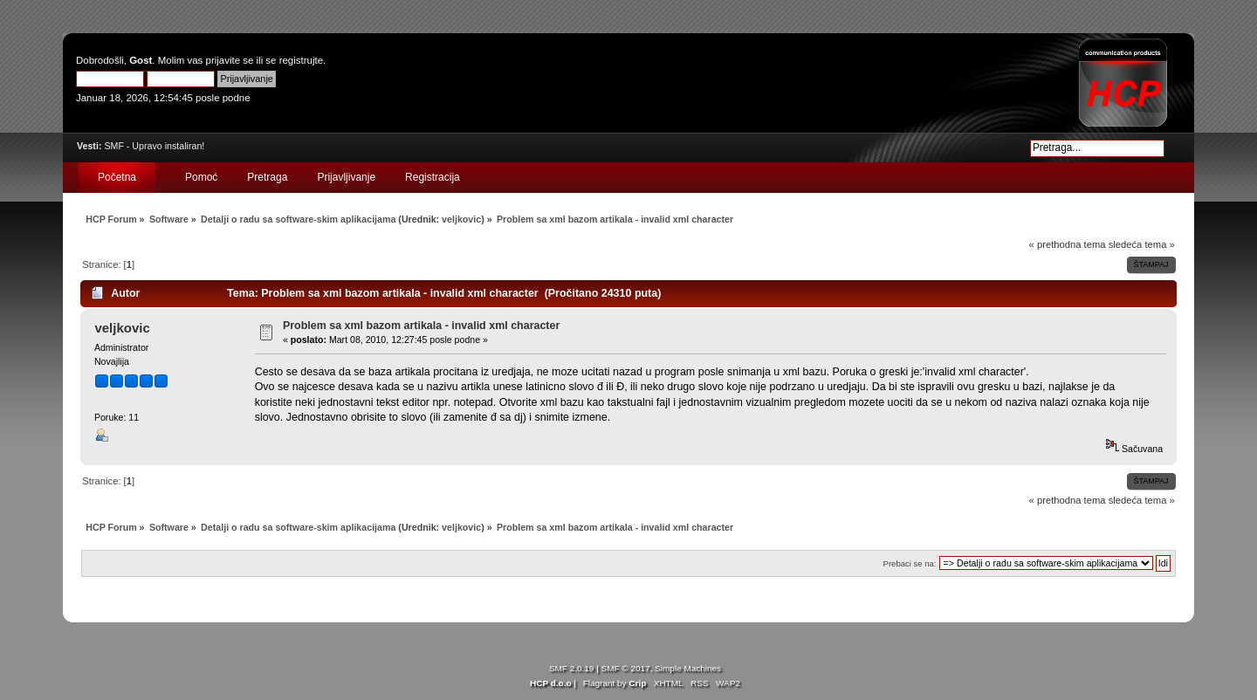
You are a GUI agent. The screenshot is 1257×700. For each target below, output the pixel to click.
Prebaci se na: (910, 563)
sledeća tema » (1142, 244)
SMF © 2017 (625, 668)
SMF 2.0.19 (571, 668)
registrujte (301, 60)
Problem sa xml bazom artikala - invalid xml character (421, 325)
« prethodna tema (1067, 244)
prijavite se (230, 60)
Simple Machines (688, 668)
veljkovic (461, 219)
